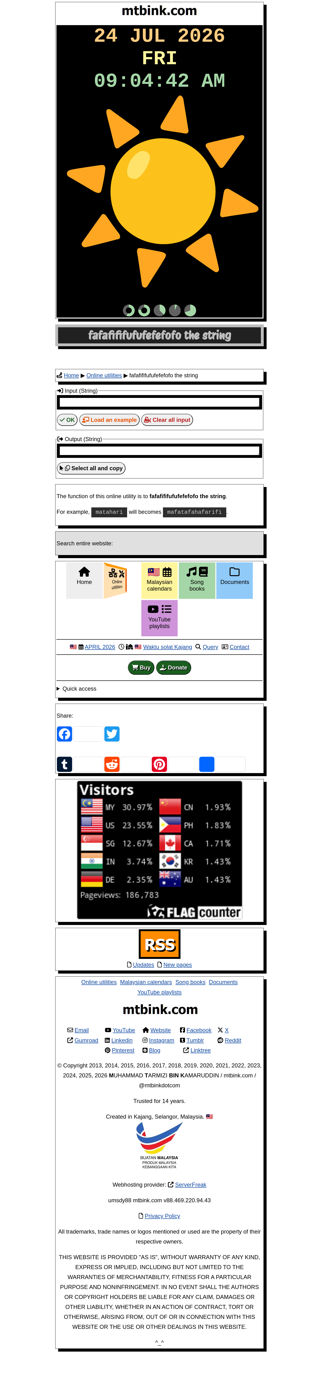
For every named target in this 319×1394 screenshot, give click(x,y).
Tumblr (195, 1080)
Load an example (109, 458)
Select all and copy (91, 508)
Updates (143, 1004)
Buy (141, 707)
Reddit (233, 1080)
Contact (239, 686)
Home (71, 412)
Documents (223, 1021)
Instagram (161, 1080)
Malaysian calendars (146, 1021)
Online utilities (104, 412)
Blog (154, 1090)
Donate (173, 707)
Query (210, 686)
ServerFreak (190, 1224)
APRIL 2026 (100, 686)
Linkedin (122, 1080)
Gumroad (86, 1080)
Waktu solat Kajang (167, 686)
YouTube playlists (159, 1032)
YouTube (124, 1069)
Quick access (80, 728)
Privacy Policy (162, 1255)
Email (81, 1069)
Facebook (199, 1069)
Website (160, 1069)
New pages (177, 1004)
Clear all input (167, 458)
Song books (191, 1021)
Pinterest (123, 1090)
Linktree (201, 1090)
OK (67, 458)
